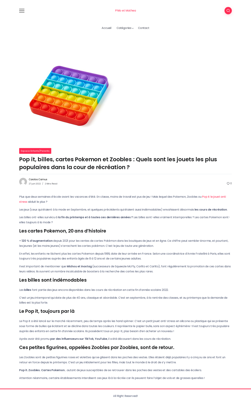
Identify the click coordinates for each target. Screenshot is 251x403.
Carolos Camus (38, 179)
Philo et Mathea (125, 11)
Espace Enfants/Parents (35, 150)
